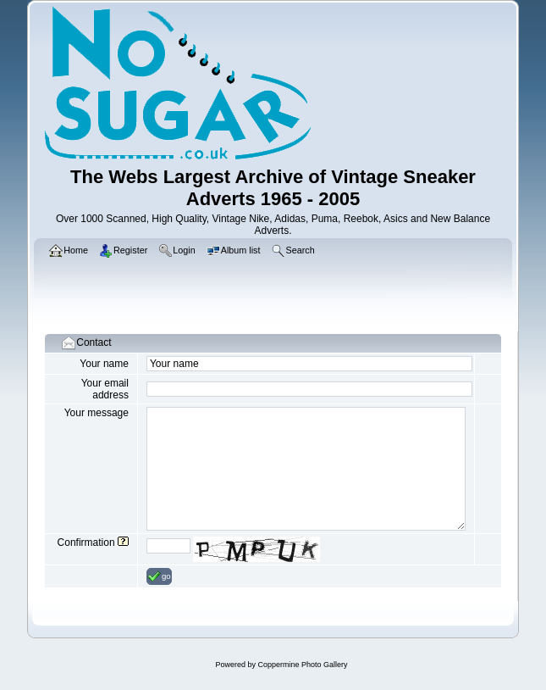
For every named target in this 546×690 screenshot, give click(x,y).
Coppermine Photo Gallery (302, 664)
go (159, 576)
